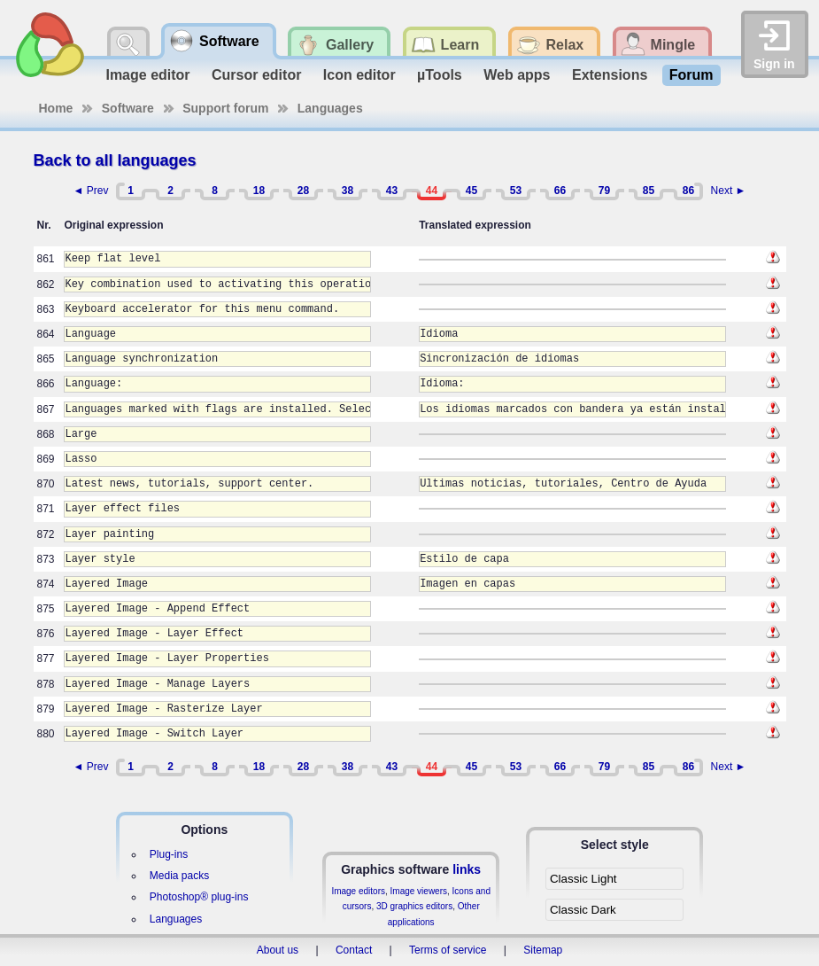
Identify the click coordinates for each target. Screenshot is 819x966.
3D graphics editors (414, 906)
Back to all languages (115, 160)
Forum (691, 74)
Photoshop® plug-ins (199, 897)
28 (303, 190)
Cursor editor (256, 74)
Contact (354, 950)
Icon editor (359, 74)
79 (604, 190)
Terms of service (447, 950)
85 (648, 190)
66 (560, 190)
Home (56, 108)
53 (516, 190)
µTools (439, 74)
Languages (330, 108)
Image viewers (418, 891)
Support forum (225, 108)
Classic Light (583, 878)
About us (277, 950)
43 (392, 190)
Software (128, 108)
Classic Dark (583, 909)
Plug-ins (169, 854)
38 (347, 190)
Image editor (147, 74)
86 (688, 190)
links (466, 869)
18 (259, 190)
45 (471, 190)
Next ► (728, 190)
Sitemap (542, 950)
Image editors (358, 891)
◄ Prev (91, 190)
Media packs (179, 875)
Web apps (516, 74)
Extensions (609, 74)
